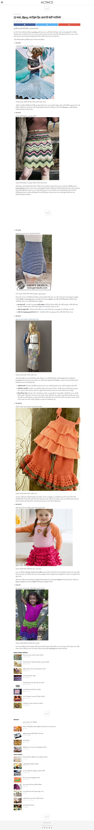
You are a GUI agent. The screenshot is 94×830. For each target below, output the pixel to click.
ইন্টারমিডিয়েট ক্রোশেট (17, 14)
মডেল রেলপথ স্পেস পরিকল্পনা (30, 722)
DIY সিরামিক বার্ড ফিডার (28, 805)
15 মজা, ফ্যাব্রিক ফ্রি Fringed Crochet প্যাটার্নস (34, 770)
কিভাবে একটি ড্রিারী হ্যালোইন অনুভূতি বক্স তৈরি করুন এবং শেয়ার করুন (39, 726)
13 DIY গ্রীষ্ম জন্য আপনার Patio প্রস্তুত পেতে (33, 791)
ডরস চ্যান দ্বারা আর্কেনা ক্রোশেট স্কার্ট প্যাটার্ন (27, 319)
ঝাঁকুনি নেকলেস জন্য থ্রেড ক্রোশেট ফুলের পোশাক (34, 669)
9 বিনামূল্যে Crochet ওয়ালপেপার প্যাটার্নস (33, 703)
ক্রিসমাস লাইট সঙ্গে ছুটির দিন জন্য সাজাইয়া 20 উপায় (35, 757)
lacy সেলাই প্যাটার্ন (46, 309)
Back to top (47, 822)
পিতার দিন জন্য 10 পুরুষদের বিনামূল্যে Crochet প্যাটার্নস (36, 662)
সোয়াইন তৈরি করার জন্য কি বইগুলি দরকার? (33, 798)
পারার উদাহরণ (26, 740)
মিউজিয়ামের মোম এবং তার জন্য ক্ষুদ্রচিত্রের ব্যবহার (34, 747)
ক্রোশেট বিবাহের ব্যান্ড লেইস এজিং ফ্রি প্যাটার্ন (33, 682)
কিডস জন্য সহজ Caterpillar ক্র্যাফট (31, 777)
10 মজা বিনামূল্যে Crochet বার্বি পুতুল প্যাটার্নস (34, 696)
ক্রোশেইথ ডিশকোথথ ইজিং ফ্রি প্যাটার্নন (32, 689)
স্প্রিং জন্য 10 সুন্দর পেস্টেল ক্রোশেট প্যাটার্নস (33, 655)
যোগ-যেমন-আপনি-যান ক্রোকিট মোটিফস (32, 784)
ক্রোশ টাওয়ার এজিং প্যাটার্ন (29, 675)
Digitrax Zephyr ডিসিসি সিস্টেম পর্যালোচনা (33, 733)
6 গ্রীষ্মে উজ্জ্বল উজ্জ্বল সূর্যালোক (31, 764)
